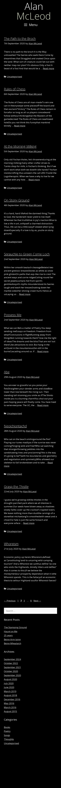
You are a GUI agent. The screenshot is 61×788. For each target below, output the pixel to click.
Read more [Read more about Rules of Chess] (19, 125)
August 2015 (10, 711)
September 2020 (12, 675)
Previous (10, 600)
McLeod (34, 11)
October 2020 (11, 671)
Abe (7, 372)
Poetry (7, 731)
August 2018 (10, 695)
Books (7, 727)
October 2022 (11, 663)
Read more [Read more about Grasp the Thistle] (28, 523)
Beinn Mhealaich (12, 643)
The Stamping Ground (15, 627)
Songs (7, 735)
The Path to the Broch (20, 38)
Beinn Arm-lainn (12, 639)
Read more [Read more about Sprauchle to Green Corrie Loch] (24, 294)
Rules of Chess (14, 89)
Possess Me (12, 315)
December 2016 (12, 699)
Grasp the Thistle (16, 486)
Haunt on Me (10, 631)
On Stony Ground (16, 200)
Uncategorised (14, 76)
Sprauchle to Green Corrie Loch (27, 254)
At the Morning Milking (20, 146)
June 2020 (9, 687)
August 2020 (10, 679)
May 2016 (9, 703)
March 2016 (10, 707)
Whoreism (11, 543)
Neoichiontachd (15, 426)
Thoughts (9, 739)
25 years (8, 635)
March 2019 (10, 691)
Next (37, 600)
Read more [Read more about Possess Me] (42, 351)
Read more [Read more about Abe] (42, 405)
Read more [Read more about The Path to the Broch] (48, 68)
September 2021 (12, 667)
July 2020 (9, 683)
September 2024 (12, 659)
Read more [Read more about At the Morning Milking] (34, 179)
